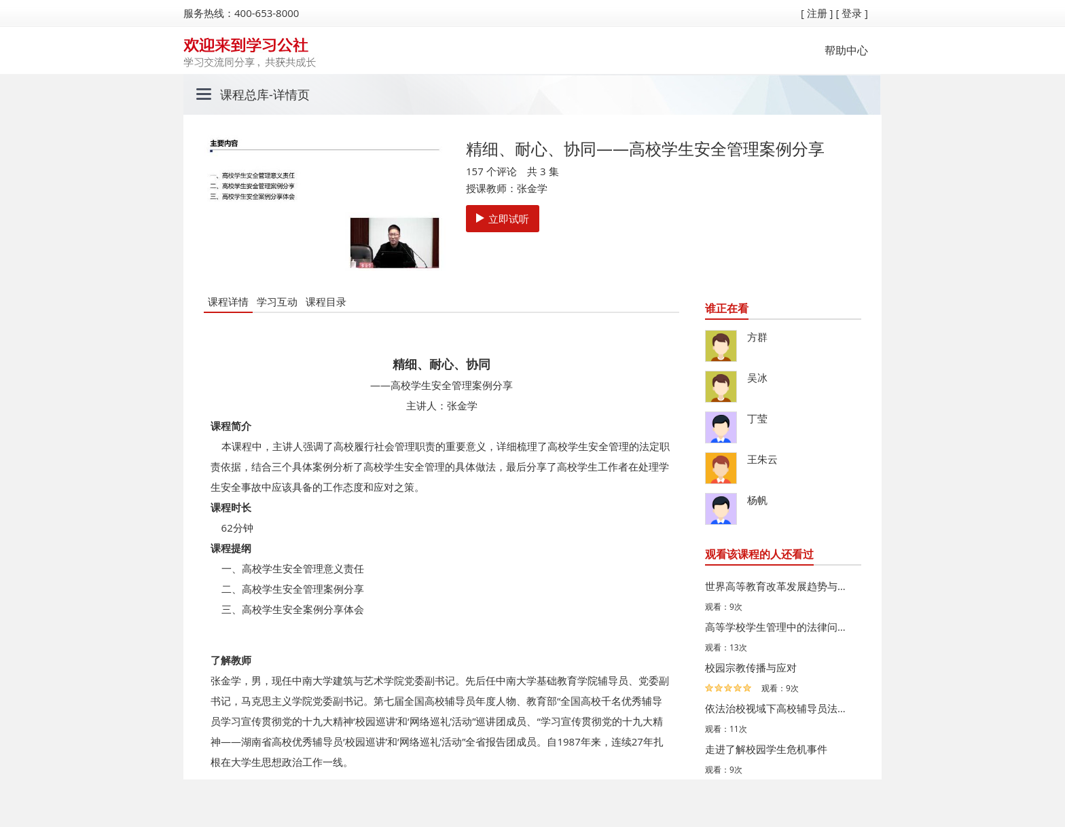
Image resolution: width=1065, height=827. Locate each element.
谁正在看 (726, 308)
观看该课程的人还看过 (759, 554)
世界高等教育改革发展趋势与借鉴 (779, 586)
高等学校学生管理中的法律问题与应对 (779, 626)
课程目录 (326, 301)
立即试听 (502, 218)
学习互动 (277, 301)
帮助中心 (846, 50)
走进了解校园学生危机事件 (766, 749)
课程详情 (228, 301)
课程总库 (244, 94)
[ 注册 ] (817, 13)
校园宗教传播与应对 (751, 667)
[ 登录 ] (851, 13)
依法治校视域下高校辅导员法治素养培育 (779, 708)
